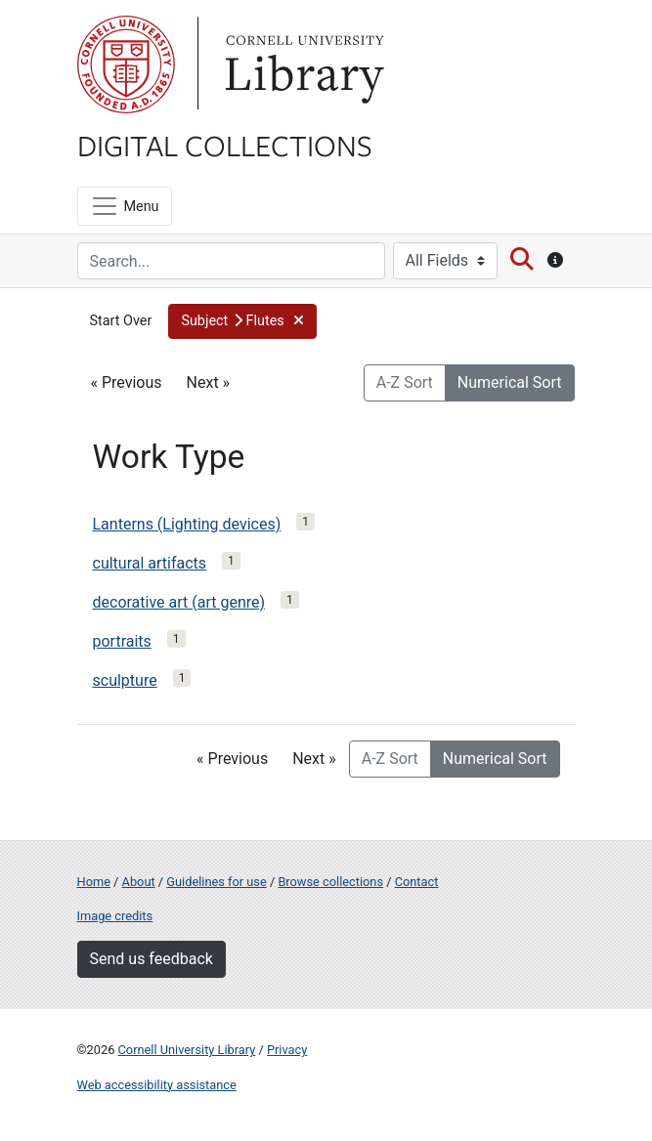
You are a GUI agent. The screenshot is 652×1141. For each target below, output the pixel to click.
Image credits (115, 916)
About (138, 881)
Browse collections (330, 881)
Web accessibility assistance (157, 1085)
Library (302, 64)
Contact (417, 881)
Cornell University (126, 64)
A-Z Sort (404, 382)
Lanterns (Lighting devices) (187, 524)
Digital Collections (224, 144)
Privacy (287, 1049)
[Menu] (124, 206)
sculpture (125, 680)
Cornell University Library (187, 1049)
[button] (242, 321)
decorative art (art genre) (179, 602)
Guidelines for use (216, 881)
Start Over (121, 321)
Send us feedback (151, 959)
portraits (122, 641)
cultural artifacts (150, 563)
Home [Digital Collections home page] (93, 881)
